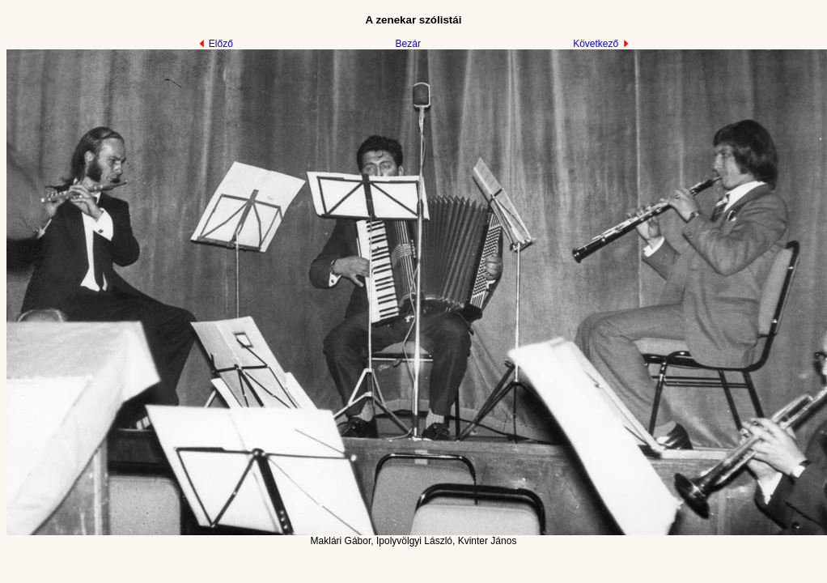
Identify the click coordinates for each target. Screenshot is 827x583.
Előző (215, 43)
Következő (601, 43)
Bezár (408, 43)
